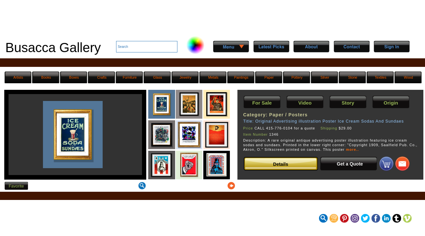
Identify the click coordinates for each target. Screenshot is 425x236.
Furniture (129, 77)
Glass (157, 77)
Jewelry (186, 77)
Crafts (101, 77)
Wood (408, 77)
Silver (324, 77)
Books (46, 77)
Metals (213, 77)
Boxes (74, 77)
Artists (18, 77)
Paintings (241, 77)
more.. (352, 149)
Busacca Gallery (53, 47)
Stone (352, 77)
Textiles (380, 77)
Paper (268, 77)
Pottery (297, 77)
